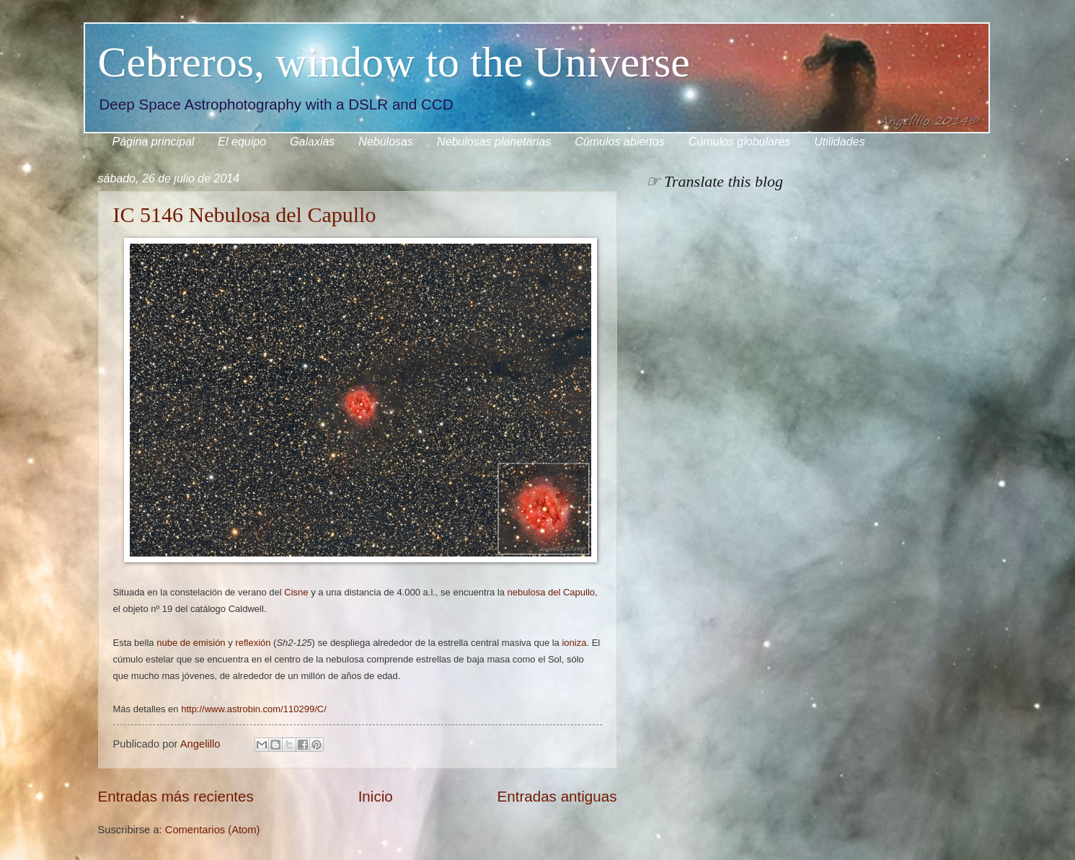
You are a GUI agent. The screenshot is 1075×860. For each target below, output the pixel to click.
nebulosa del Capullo (551, 592)
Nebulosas (385, 142)
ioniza (574, 642)
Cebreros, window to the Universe (394, 62)
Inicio (375, 796)
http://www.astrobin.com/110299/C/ (254, 709)
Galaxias (312, 142)
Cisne (296, 592)
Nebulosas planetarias (494, 142)
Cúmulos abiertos (620, 142)
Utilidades (839, 142)
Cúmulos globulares (739, 142)
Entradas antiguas (556, 796)
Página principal (153, 142)
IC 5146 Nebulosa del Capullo (244, 214)
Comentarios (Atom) (212, 829)
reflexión (252, 642)
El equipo (242, 142)
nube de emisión (190, 642)
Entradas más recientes (176, 796)
